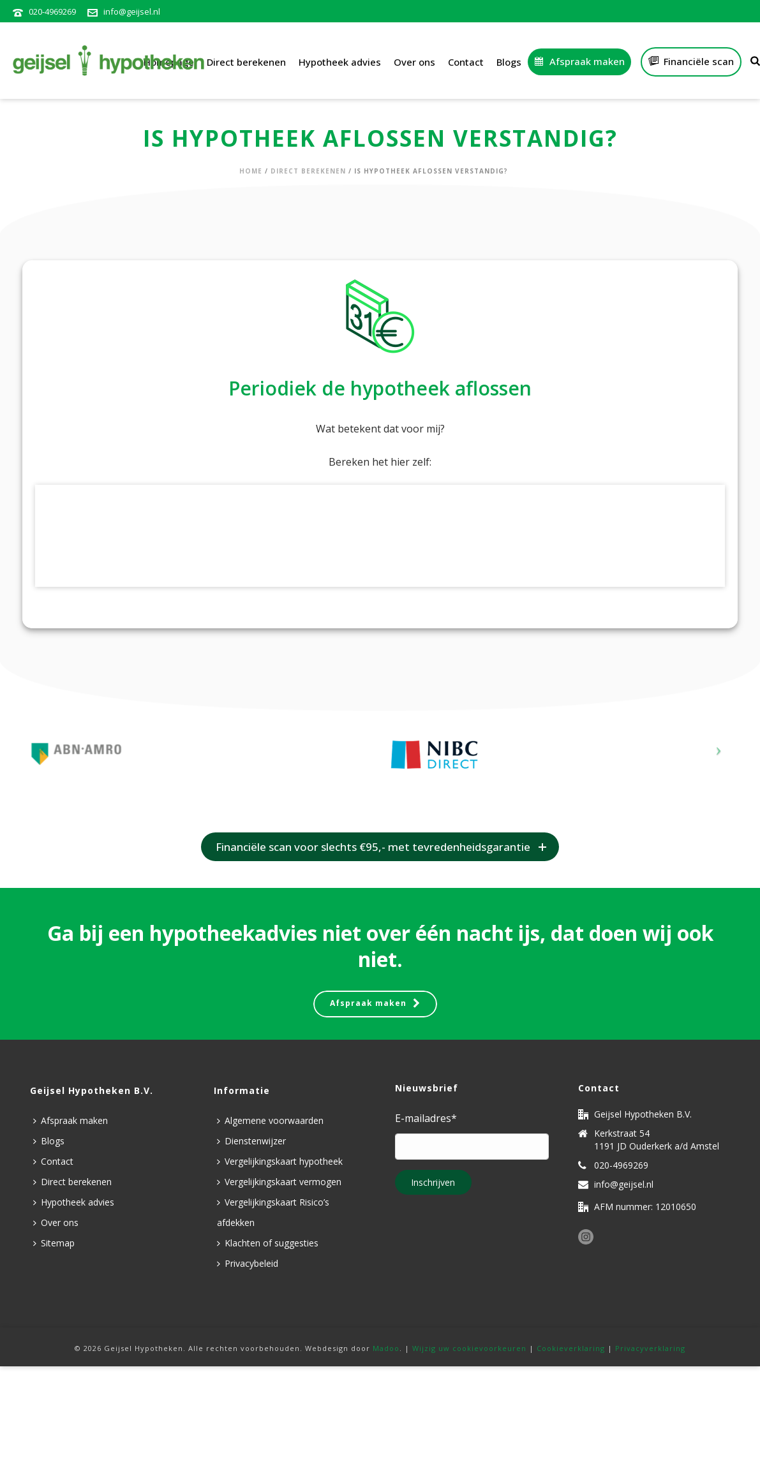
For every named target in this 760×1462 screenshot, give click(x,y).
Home (250, 170)
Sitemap (54, 1243)
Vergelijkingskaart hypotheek (280, 1161)
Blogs (508, 61)
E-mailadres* (426, 1118)
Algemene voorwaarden (270, 1120)
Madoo (386, 1348)
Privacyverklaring (650, 1348)
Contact (466, 61)
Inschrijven (433, 1182)
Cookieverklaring (571, 1348)
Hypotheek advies (340, 61)
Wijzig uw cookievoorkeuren (469, 1348)
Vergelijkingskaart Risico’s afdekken (273, 1212)
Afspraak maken (579, 61)
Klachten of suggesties (267, 1243)
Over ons (414, 61)
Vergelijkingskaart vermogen (279, 1182)
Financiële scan (691, 61)
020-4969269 (52, 11)
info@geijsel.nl (131, 11)
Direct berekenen (246, 61)
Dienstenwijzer (251, 1141)
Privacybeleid (247, 1263)
